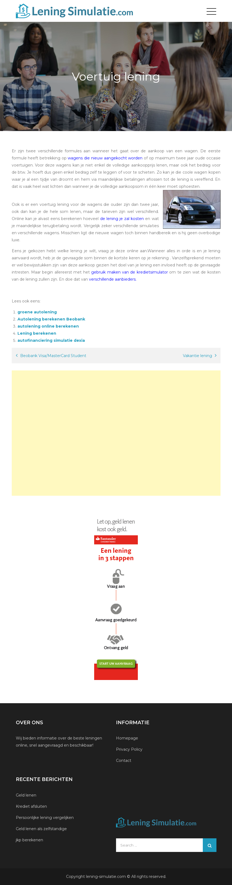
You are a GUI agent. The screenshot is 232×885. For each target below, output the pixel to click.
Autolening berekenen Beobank (51, 319)
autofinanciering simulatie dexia (51, 340)
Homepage (127, 738)
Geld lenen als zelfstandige (41, 828)
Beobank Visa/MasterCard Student (53, 355)
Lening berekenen (36, 333)
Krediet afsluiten (31, 806)
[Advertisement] (116, 433)
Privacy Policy (129, 749)
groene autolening (37, 312)
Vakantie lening (197, 355)
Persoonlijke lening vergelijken (45, 817)
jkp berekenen (29, 840)
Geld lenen (26, 795)
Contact (123, 760)
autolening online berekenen (48, 326)
